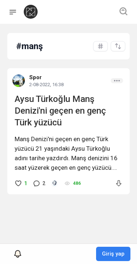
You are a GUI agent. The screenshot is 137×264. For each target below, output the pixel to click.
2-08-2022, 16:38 (46, 84)
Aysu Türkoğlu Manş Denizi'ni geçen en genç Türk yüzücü (60, 111)
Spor (35, 77)
